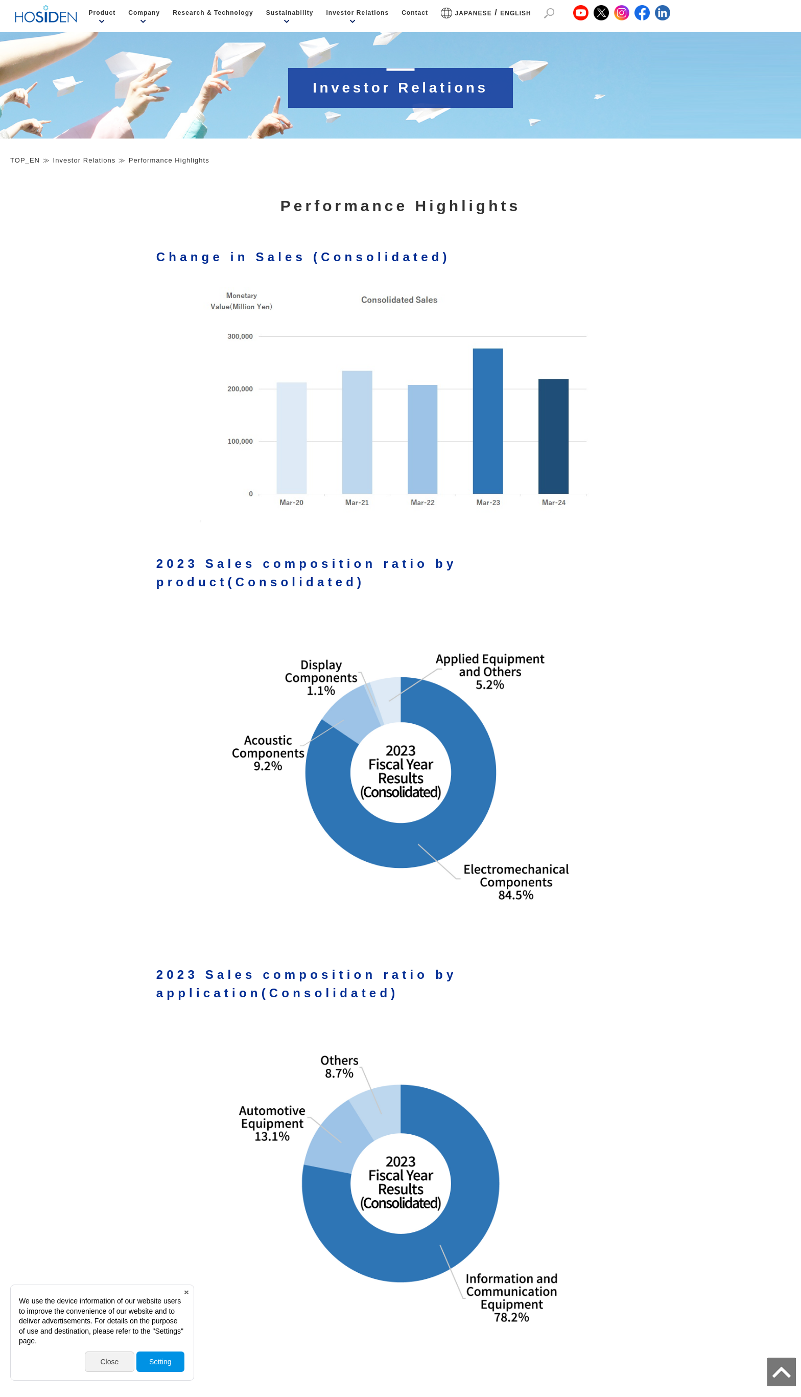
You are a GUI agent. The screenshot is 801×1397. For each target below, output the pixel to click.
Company (144, 12)
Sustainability (290, 12)
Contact (415, 12)
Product (102, 12)
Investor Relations (357, 12)
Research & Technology (213, 12)
